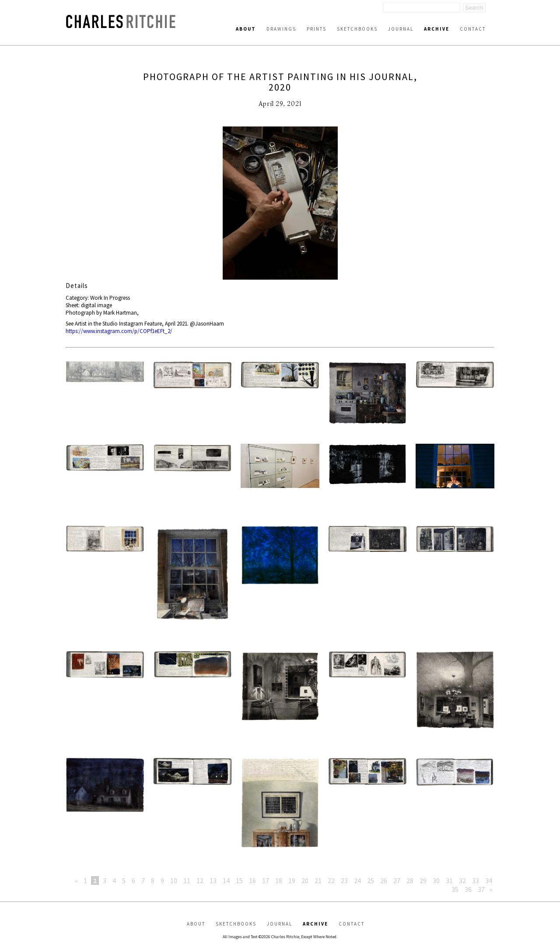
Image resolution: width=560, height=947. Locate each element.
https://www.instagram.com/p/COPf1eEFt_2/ (119, 331)
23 (344, 880)
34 (488, 880)
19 (291, 880)
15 (239, 880)
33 (475, 880)
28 (409, 880)
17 (265, 880)
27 (396, 880)
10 (173, 880)
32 (462, 880)
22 (331, 880)
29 (423, 880)
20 (304, 880)
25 (370, 880)
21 (318, 880)
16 (252, 880)
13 (213, 880)
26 (383, 880)
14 (226, 880)
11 (186, 880)
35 (455, 889)
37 (481, 889)
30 (436, 880)
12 (199, 880)
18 (278, 880)
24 (357, 880)
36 (468, 889)
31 (449, 880)
